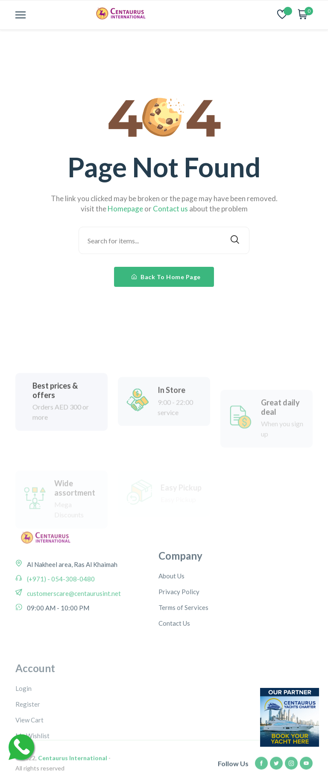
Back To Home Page (166, 276)
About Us (171, 606)
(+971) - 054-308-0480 (60, 600)
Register (27, 746)
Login (23, 730)
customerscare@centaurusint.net (73, 614)
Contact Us (174, 654)
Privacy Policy (178, 622)
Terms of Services (183, 638)
